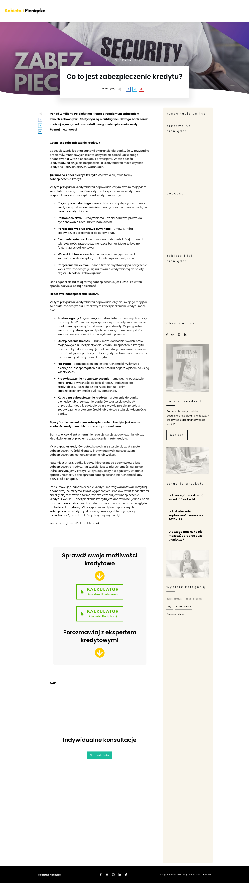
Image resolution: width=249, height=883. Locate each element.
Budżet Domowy (174, 598)
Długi (169, 606)
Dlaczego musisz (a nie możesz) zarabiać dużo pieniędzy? (188, 536)
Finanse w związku (175, 614)
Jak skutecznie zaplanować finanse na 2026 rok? (188, 515)
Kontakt (207, 874)
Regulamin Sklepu (192, 874)
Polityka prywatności (170, 874)
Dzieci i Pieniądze (194, 598)
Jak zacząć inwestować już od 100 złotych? (188, 497)
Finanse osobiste (183, 606)
